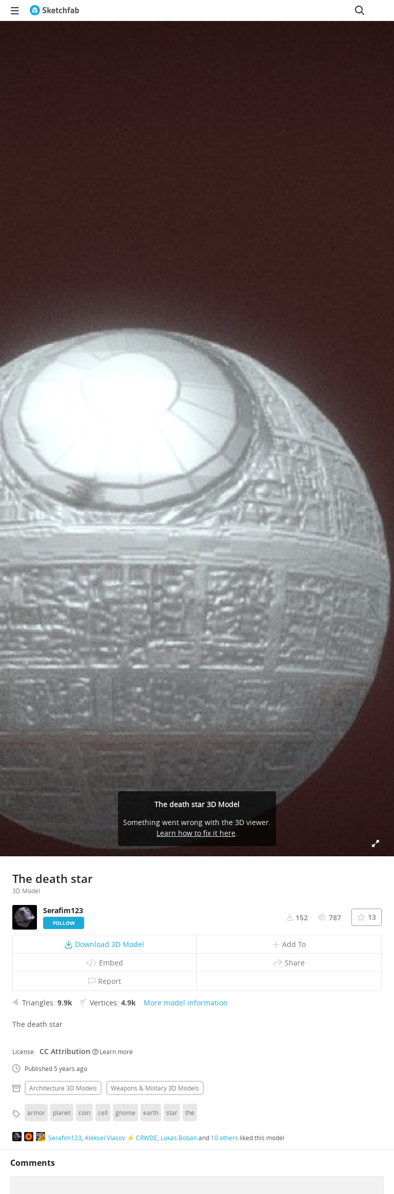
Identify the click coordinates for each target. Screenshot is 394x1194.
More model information (186, 1002)
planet (62, 1112)
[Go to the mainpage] (54, 10)
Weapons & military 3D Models (155, 1088)
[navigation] (14, 10)
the (189, 1112)
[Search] (359, 10)
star (172, 1112)
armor (36, 1112)
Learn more (112, 1051)
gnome (125, 1112)
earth (151, 1112)
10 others (224, 1138)
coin (84, 1112)
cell (103, 1112)
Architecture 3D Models (63, 1088)
